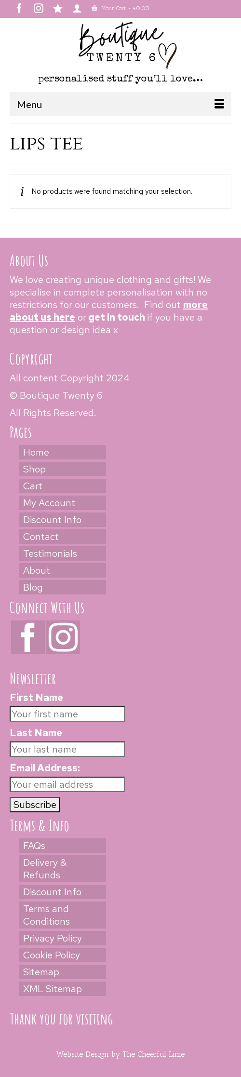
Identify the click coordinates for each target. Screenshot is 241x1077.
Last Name (36, 733)
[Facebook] (28, 637)
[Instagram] (63, 637)
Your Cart (120, 8)
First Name (36, 697)
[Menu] (120, 104)
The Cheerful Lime (153, 1054)
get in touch (116, 317)
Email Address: (45, 768)
